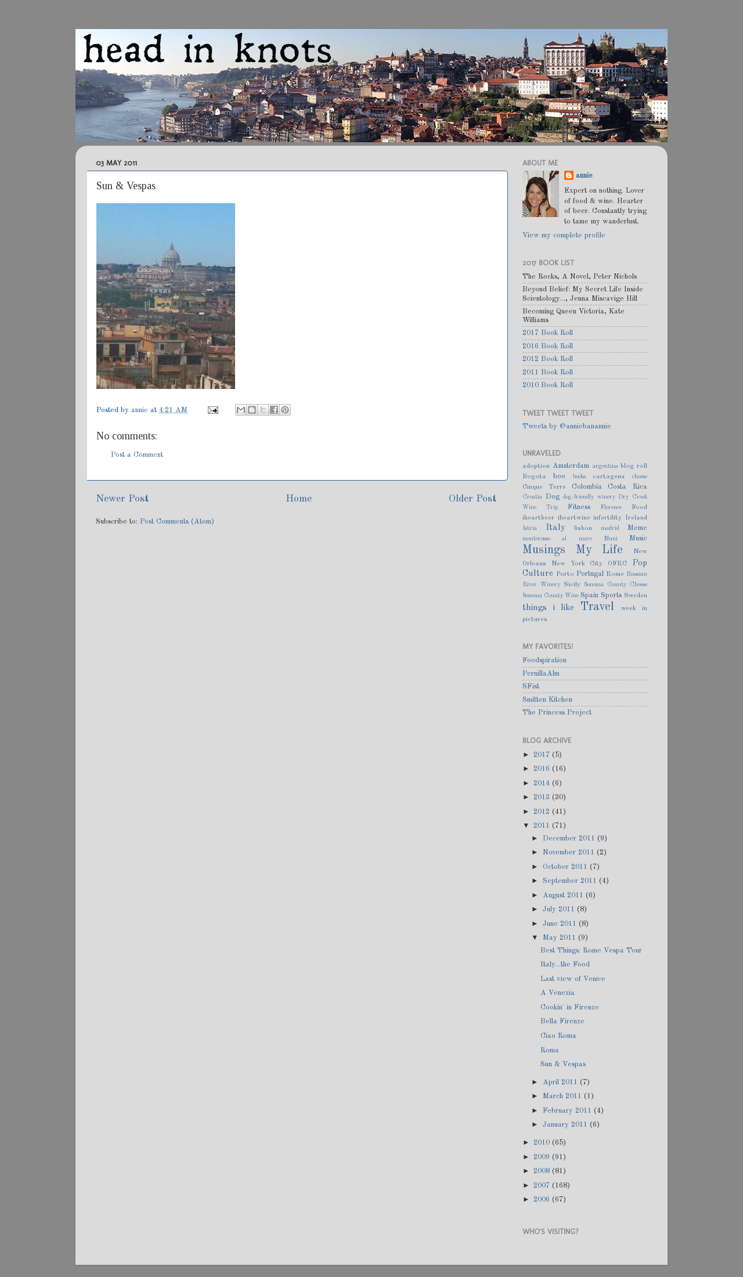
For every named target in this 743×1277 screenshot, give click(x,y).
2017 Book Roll (547, 333)
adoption (536, 466)
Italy (555, 527)
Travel (597, 607)
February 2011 (568, 1110)
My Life (599, 550)
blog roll (634, 466)
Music (638, 538)
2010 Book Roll (547, 385)
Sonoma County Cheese (615, 584)
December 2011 (570, 838)
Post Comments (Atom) (177, 521)
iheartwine (574, 517)
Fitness (579, 507)
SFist (530, 686)
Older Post (472, 499)
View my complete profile (563, 235)
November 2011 (570, 852)
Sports (611, 595)
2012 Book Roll (547, 359)
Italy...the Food (565, 964)
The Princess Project (556, 712)
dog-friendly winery (589, 497)
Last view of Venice (572, 979)
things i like (548, 607)
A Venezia (557, 993)
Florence (611, 507)
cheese (639, 476)
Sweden (635, 595)
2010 (542, 1142)
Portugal (590, 574)
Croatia (532, 497)
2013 (542, 797)
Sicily (572, 584)
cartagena (609, 476)
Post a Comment (137, 455)
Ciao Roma (558, 1036)
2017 (542, 755)
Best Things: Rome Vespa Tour (591, 950)
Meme (637, 528)
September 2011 (571, 881)
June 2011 (561, 924)
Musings (543, 550)
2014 (542, 783)
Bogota (534, 476)
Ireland (636, 517)
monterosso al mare (557, 539)
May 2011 (560, 937)
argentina (605, 466)
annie (140, 410)
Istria (529, 528)
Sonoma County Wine (550, 595)
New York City (577, 563)
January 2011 (566, 1124)
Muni (611, 539)
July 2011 (560, 909)
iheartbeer (538, 517)
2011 (542, 825)
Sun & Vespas (563, 1064)
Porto (565, 574)
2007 (542, 1185)
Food (639, 507)
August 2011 (564, 895)
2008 (542, 1171)
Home (299, 499)
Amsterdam (571, 466)
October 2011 (566, 867)
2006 (542, 1199)
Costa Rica (627, 486)
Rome (615, 574)
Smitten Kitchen (547, 700)
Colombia (587, 486)
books (579, 476)
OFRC (617, 563)
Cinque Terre (544, 487)
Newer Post (122, 499)
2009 (542, 1157)
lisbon (583, 528)
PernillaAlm (541, 673)
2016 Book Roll (547, 346)
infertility (607, 517)
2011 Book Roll (547, 372)
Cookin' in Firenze (569, 1007)
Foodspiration (544, 660)
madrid (610, 528)
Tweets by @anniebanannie (566, 426)
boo (559, 476)
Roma (549, 1050)
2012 (542, 812)
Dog (553, 496)
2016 (542, 769)
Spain (589, 595)
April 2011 (561, 1082)
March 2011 (563, 1096)
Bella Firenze (562, 1021)
